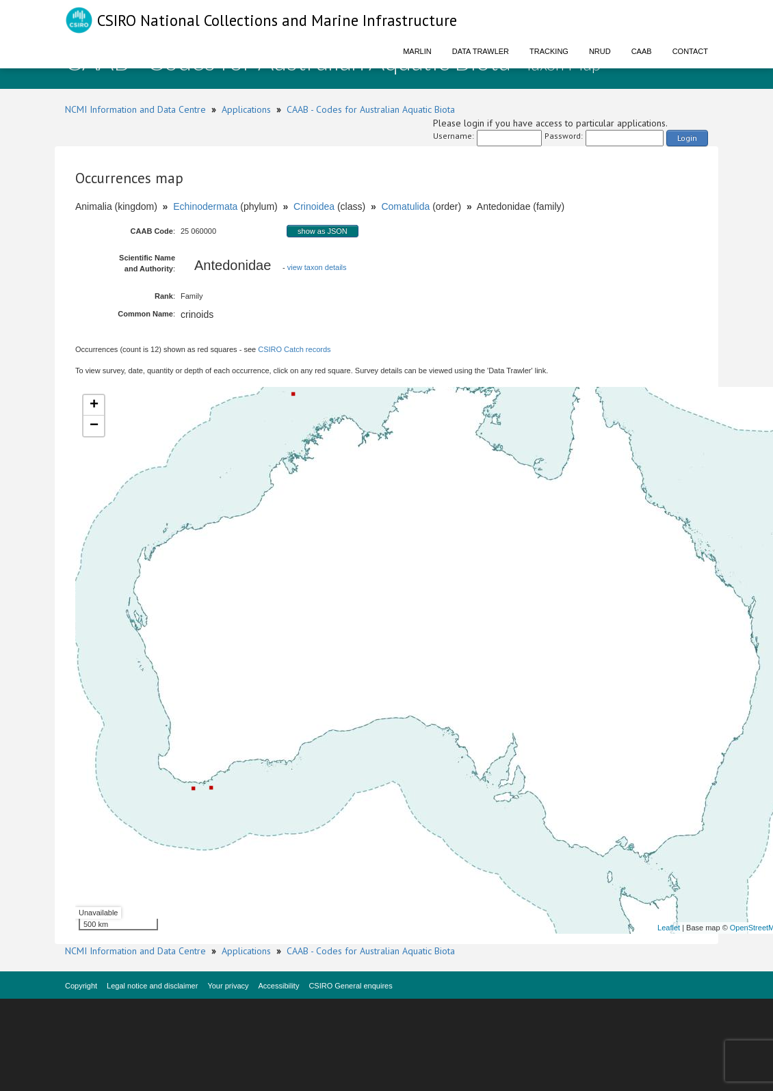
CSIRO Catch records (294, 349)
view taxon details (317, 267)
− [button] (94, 426)
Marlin (417, 51)
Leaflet (668, 928)
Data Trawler (480, 51)
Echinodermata (205, 206)
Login (687, 138)
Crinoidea (314, 206)
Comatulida (405, 206)
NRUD (600, 51)
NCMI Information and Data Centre (135, 109)
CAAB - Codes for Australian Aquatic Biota (371, 109)
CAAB (641, 51)
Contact (690, 51)
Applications (246, 109)
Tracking (548, 51)
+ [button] (94, 405)
